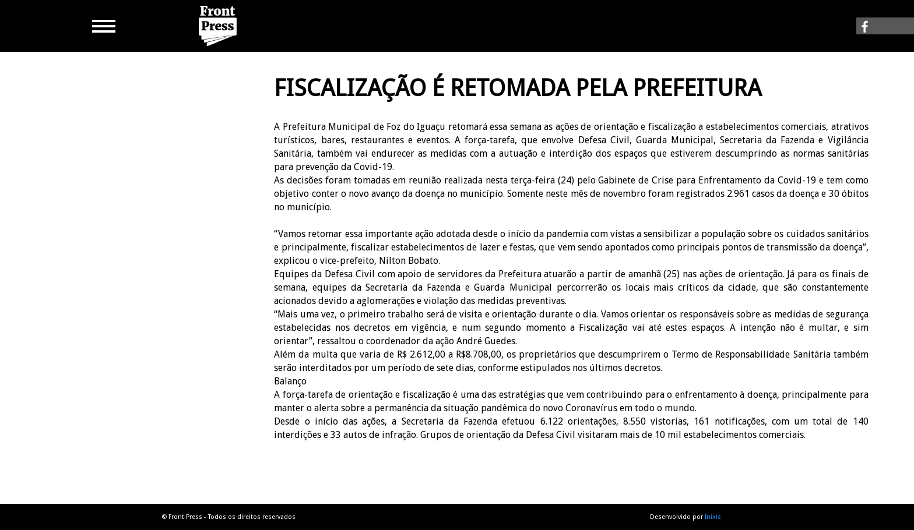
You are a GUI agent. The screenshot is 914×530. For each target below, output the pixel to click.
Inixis (713, 517)
